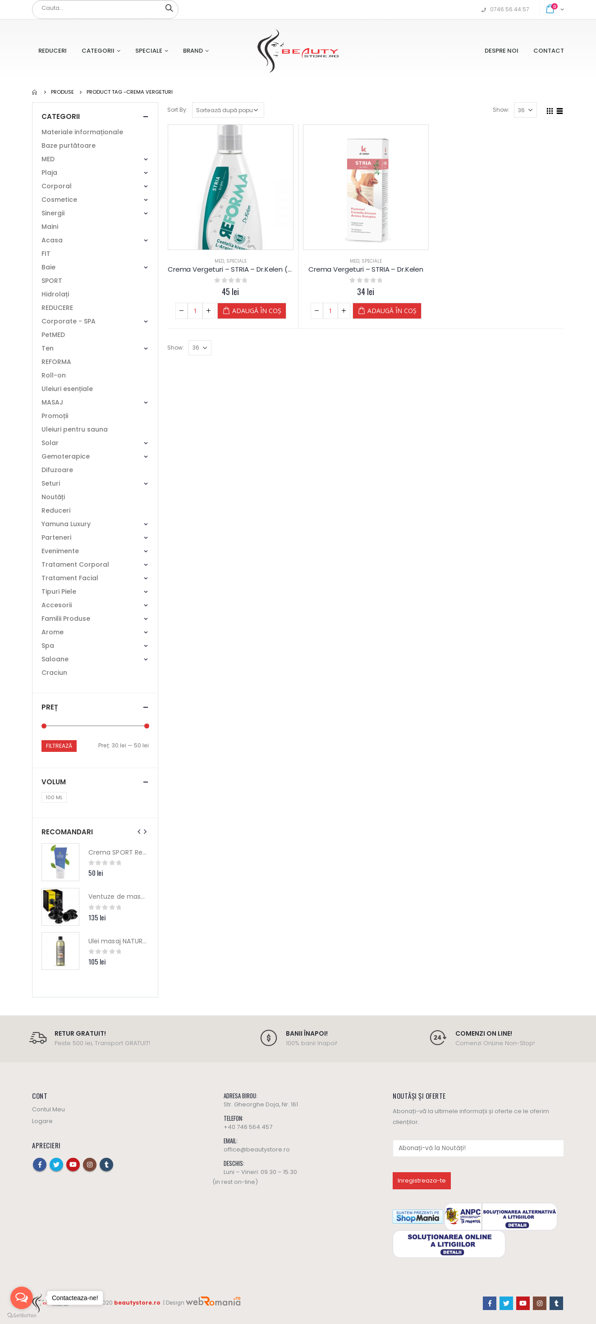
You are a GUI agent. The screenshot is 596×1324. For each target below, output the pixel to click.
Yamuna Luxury (66, 523)
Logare (42, 1121)
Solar (50, 442)
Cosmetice (59, 199)
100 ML (54, 797)
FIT (45, 253)
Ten (47, 348)
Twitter (56, 1164)
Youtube (73, 1164)
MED (219, 261)
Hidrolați (55, 294)
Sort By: (177, 110)
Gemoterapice (65, 456)
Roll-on (53, 375)
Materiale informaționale (82, 131)
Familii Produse (65, 618)
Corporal (56, 186)
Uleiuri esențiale (67, 388)
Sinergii (52, 213)
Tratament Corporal (75, 564)
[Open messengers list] (21, 1298)
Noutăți (53, 496)
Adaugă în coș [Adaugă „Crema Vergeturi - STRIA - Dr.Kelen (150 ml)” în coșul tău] (256, 310)
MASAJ (52, 402)
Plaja (49, 172)
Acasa (52, 240)
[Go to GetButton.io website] (21, 1315)
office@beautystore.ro (257, 1149)
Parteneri (56, 537)
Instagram (89, 1164)
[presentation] (139, 831)
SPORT (51, 280)
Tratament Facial (69, 577)
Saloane (55, 659)
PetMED (53, 334)
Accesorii (56, 605)
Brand (193, 50)
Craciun (54, 672)
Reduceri (52, 50)
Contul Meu (48, 1109)
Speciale (148, 50)
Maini (49, 226)
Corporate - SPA (68, 321)
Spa (47, 645)
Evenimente (60, 550)
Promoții (54, 415)
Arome (52, 632)
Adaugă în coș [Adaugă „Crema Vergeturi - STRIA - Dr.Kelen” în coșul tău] (392, 310)
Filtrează (59, 746)
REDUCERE (57, 307)
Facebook (39, 1164)
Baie (48, 267)
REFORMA (56, 361)
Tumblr (106, 1164)
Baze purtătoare (68, 145)
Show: (501, 110)
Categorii (98, 50)
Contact (548, 50)
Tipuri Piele (58, 591)
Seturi (50, 483)
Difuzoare (57, 469)
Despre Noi (501, 50)
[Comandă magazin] (228, 110)
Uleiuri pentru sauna (74, 429)
